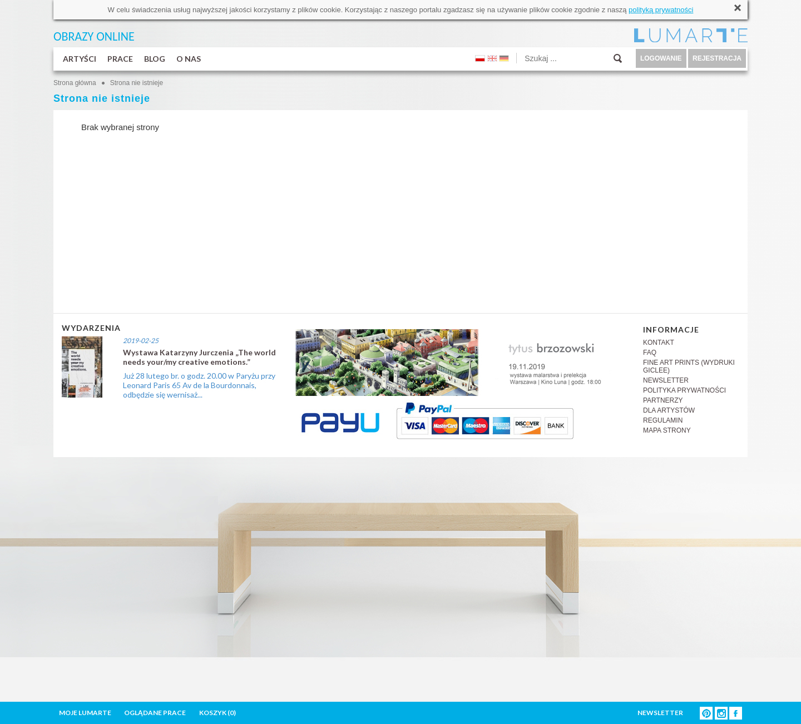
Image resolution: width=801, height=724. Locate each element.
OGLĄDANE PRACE (155, 712)
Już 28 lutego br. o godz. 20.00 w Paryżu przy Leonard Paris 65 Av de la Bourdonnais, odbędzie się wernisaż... (199, 385)
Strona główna (74, 83)
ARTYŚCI (79, 58)
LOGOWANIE (661, 58)
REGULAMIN (663, 420)
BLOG (154, 58)
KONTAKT (658, 342)
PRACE (120, 58)
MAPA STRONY (667, 430)
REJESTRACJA (717, 58)
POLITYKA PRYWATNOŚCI (684, 390)
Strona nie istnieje (136, 83)
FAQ (649, 352)
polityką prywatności (661, 10)
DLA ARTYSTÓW (669, 410)
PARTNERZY (663, 400)
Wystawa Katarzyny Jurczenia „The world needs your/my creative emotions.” (199, 357)
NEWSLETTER (666, 380)
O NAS (188, 58)
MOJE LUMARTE (85, 712)
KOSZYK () (217, 712)
